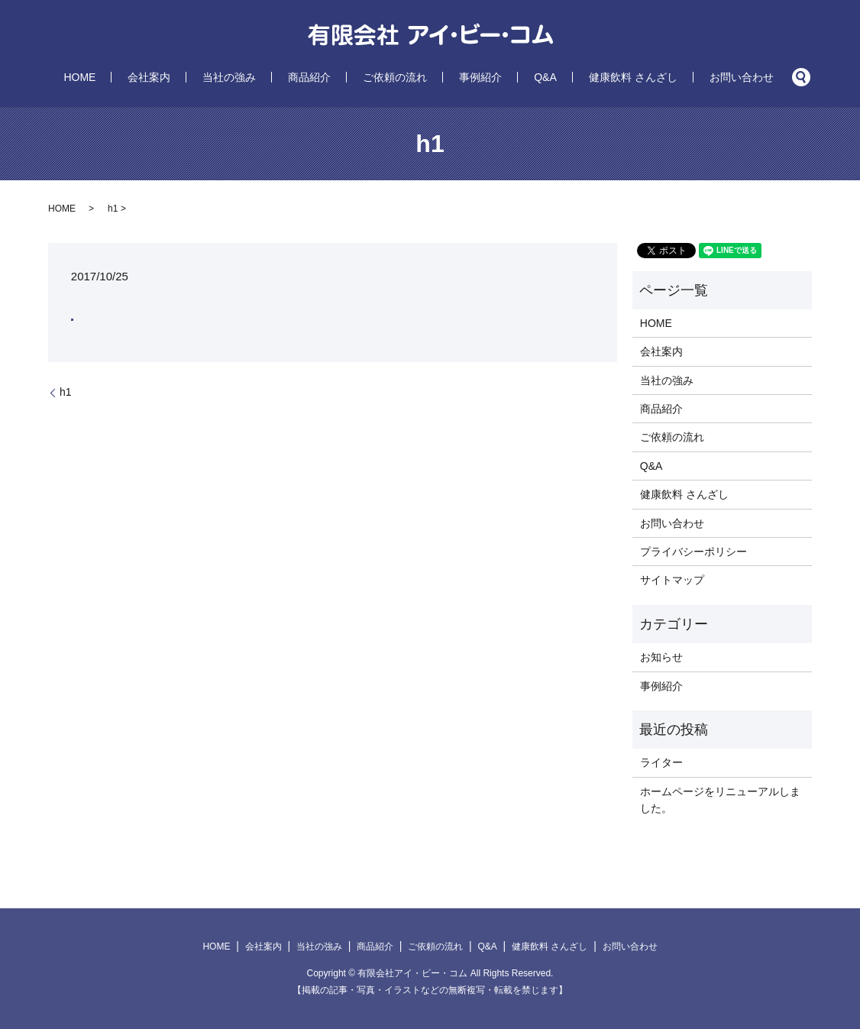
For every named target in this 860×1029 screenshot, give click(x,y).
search (704, 77)
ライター (661, 762)
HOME (165, 77)
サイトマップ (672, 580)
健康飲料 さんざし (569, 77)
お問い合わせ (656, 77)
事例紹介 (459, 77)
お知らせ (661, 657)
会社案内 (213, 77)
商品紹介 (330, 77)
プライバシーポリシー (693, 551)
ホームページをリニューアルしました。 (720, 799)
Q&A (502, 77)
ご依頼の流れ (395, 77)
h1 (66, 392)
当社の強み (272, 77)
